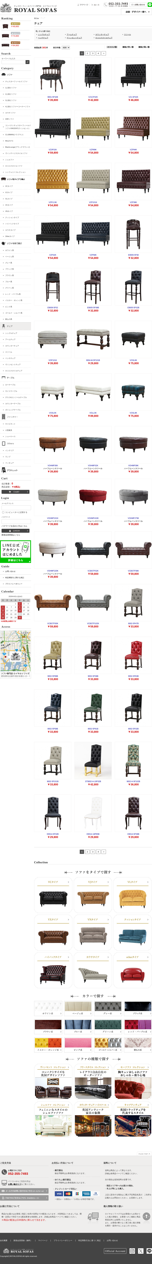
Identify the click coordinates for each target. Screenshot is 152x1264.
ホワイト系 (9, 250)
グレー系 (8, 263)
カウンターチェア (12, 346)
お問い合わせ (10, 571)
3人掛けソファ (10, 100)
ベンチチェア (10, 358)
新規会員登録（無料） (22, 1240)
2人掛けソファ (10, 94)
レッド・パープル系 (13, 294)
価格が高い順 (144, 47)
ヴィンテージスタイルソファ (16, 153)
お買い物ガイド (14, 1184)
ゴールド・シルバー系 (13, 313)
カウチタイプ (10, 230)
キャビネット (10, 424)
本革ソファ (9, 119)
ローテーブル (10, 385)
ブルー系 (8, 282)
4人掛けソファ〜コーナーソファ (17, 106)
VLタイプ (8, 199)
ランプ (7, 457)
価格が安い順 (128, 47)
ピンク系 (8, 307)
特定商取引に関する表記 (14, 577)
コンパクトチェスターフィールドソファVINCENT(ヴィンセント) (18, 126)
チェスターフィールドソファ (16, 81)
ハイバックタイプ (12, 224)
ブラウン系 (9, 275)
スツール (8, 352)
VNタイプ (9, 211)
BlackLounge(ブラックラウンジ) (17, 147)
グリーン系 (9, 288)
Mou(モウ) (9, 141)
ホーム (36, 18)
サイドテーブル (11, 391)
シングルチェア (11, 333)
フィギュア (9, 463)
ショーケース (10, 436)
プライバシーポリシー (13, 584)
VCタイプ (9, 186)
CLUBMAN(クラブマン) (14, 135)
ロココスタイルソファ (13, 166)
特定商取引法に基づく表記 (89, 1240)
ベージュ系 (9, 256)
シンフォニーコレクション (15, 172)
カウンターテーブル (13, 404)
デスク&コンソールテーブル (16, 397)
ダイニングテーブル (13, 410)
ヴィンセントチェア (13, 364)
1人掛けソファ (10, 88)
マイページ (42, 1240)
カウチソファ (10, 113)
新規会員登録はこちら (11, 535)
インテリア (9, 450)
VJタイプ (8, 192)
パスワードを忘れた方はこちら (14, 526)
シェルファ (9, 160)
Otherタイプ (10, 236)
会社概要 (3, 1240)
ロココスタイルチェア (13, 371)
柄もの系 (8, 319)
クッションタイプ (12, 217)
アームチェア (10, 339)
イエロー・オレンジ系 (13, 300)
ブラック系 (9, 269)
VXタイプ (9, 205)
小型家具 (8, 430)
